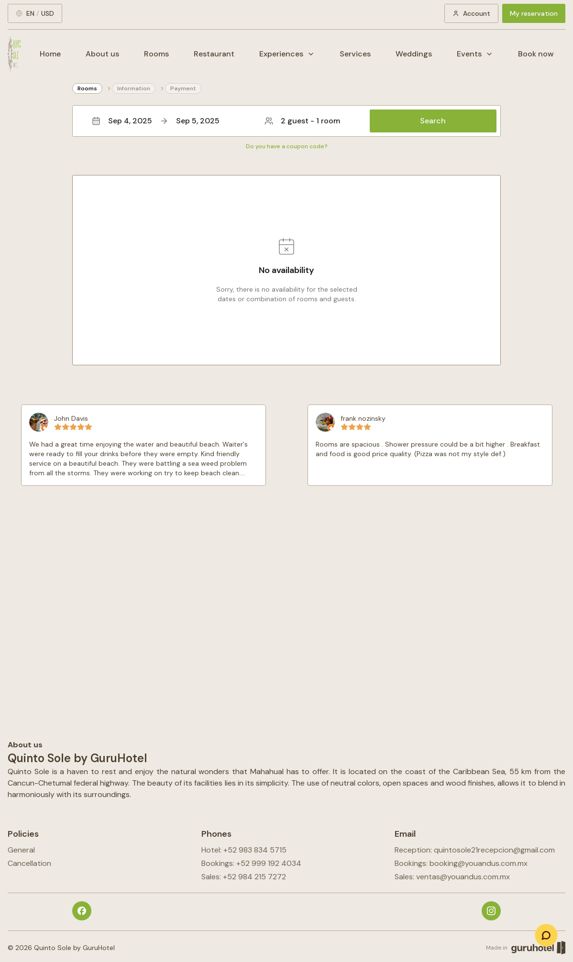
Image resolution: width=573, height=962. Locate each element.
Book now (536, 54)
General (21, 850)
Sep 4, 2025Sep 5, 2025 (156, 121)
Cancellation (29, 863)
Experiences (287, 54)
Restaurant (214, 54)
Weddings (414, 54)
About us (102, 54)
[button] (286, 121)
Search (433, 121)
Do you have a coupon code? (287, 146)
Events (475, 54)
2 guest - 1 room (302, 121)
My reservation (534, 13)
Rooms (156, 54)
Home (50, 54)
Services (355, 54)
